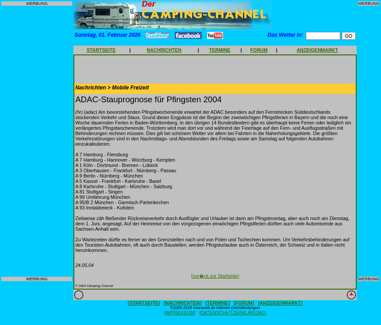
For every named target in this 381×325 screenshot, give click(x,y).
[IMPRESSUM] (179, 312)
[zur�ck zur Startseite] (215, 276)
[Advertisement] (36, 141)
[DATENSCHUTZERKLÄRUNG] (232, 312)
